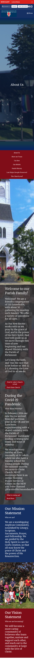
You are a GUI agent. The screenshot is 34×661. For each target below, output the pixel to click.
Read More (10, 498)
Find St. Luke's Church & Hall (14, 383)
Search (14, 6)
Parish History (17, 168)
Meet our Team (17, 157)
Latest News (16, 2)
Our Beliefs (17, 164)
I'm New (17, 161)
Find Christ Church (13, 387)
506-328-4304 (23, 6)
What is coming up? (13, 495)
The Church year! (17, 176)
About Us (17, 153)
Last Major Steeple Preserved (17, 172)
